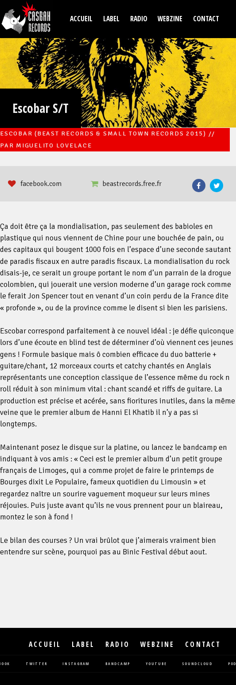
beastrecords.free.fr (132, 183)
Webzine (170, 19)
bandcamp (117, 664)
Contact (206, 19)
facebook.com (41, 183)
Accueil (81, 19)
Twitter (216, 185)
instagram (76, 664)
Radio (138, 19)
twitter (36, 664)
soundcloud (197, 664)
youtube (156, 664)
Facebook (198, 185)
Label (111, 19)
